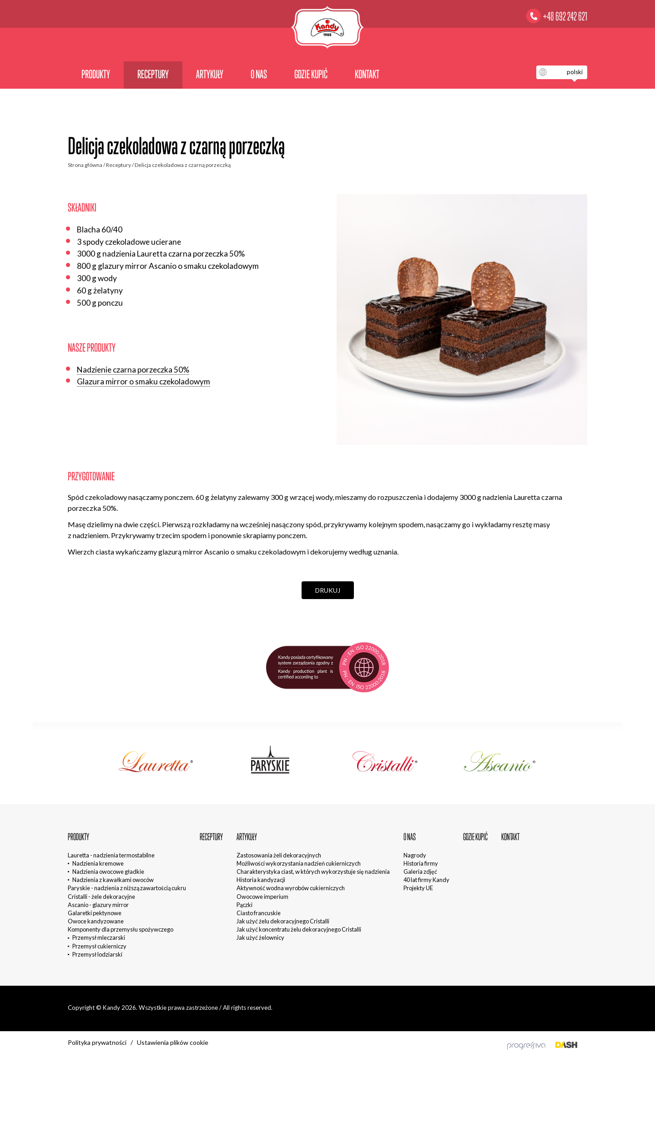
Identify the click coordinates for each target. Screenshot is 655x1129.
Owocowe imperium (262, 896)
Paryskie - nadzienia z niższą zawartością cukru (127, 888)
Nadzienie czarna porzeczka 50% (133, 369)
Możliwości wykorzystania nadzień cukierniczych (299, 863)
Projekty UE (418, 888)
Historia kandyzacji (261, 879)
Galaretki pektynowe (94, 913)
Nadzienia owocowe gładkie (108, 871)
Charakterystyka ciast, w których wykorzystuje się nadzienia (313, 871)
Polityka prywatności (97, 1042)
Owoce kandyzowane (96, 921)
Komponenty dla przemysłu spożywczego (120, 929)
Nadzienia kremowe (98, 863)
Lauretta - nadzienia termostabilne (111, 855)
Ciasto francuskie (259, 913)
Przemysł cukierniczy (99, 946)
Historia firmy (420, 863)
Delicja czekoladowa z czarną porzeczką (183, 164)
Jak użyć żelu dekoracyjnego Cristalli (283, 921)
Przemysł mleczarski (98, 937)
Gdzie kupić (311, 74)
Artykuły (209, 74)
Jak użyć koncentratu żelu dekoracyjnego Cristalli (299, 929)
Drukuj (327, 590)
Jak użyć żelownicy (260, 937)
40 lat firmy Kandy (426, 879)
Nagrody (414, 855)
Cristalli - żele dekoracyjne (101, 896)
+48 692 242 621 (565, 16)
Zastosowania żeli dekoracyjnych (279, 855)
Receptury (153, 74)
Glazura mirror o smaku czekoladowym (143, 381)
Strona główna (85, 164)
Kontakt (367, 74)
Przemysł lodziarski (97, 954)
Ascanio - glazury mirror (98, 904)
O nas (259, 74)
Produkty (95, 74)
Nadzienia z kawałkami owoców (113, 879)
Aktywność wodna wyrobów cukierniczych (291, 888)
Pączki (244, 904)
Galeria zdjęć (420, 871)
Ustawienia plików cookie (172, 1042)
